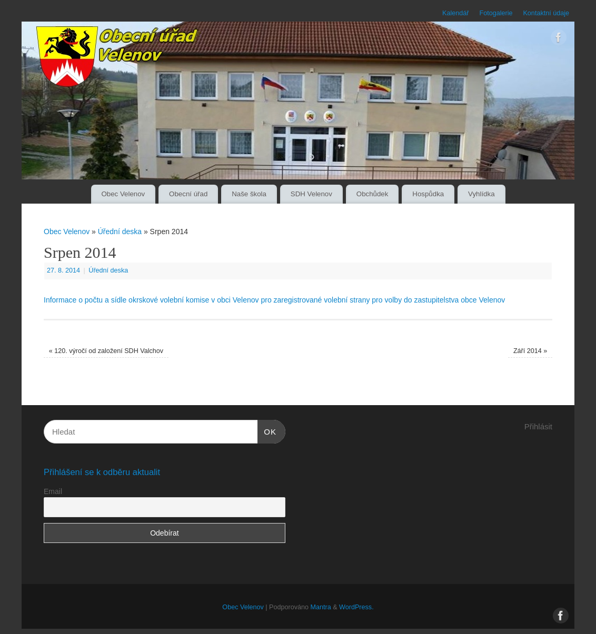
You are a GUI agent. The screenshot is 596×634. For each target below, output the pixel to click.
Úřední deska (120, 231)
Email (53, 491)
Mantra (320, 607)
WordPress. (356, 607)
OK (266, 430)
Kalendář (455, 13)
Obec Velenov (123, 194)
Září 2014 (530, 351)
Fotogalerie (495, 13)
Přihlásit (538, 426)
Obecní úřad (188, 194)
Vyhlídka (481, 194)
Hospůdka (428, 194)
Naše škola (249, 194)
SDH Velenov (311, 194)
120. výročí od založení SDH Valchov (106, 351)
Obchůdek (372, 194)
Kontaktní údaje (546, 13)
